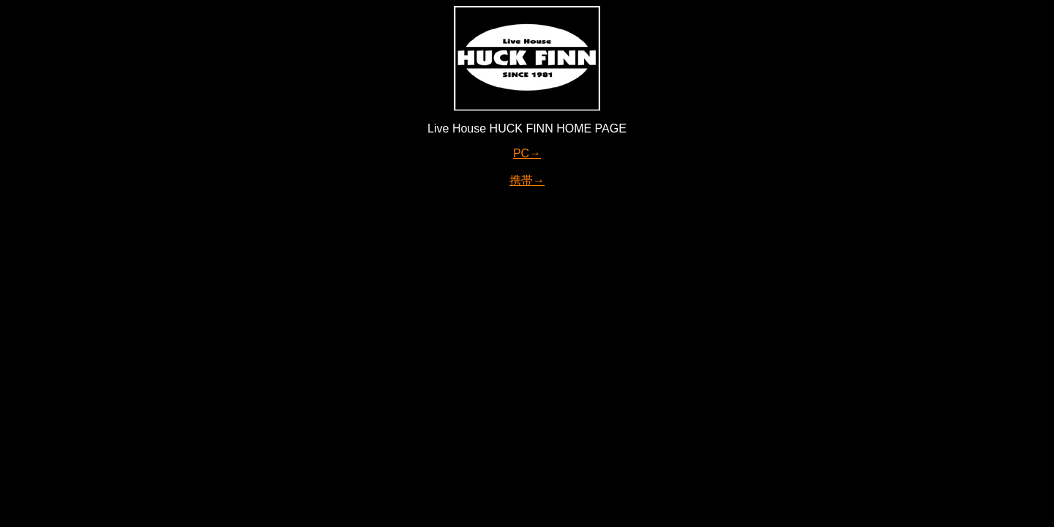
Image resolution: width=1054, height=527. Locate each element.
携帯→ (527, 180)
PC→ (527, 153)
